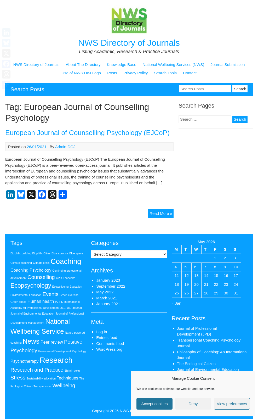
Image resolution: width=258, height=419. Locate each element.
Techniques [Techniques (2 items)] (67, 378)
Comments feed (110, 343)
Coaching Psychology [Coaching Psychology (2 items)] (30, 270)
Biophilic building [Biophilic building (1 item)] (20, 253)
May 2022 (104, 292)
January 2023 (108, 280)
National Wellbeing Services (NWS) (173, 64)
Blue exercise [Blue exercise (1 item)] (59, 253)
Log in (101, 331)
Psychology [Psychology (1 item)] (79, 351)
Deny (193, 403)
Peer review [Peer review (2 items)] (52, 342)
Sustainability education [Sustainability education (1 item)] (41, 378)
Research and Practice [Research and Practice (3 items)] (36, 370)
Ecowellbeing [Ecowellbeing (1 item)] (60, 286)
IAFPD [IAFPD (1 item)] (59, 301)
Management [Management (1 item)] (36, 322)
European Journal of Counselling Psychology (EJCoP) (87, 133)
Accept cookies (154, 403)
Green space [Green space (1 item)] (18, 301)
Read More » (162, 214)
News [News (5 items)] (31, 341)
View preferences (232, 403)
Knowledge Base (121, 64)
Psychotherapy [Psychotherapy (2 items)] (24, 361)
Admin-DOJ (65, 146)
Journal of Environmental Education (208, 369)
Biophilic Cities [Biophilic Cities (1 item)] (41, 253)
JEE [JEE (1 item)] (63, 307)
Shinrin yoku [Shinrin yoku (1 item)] (72, 370)
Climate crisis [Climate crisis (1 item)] (41, 262)
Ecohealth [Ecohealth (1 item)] (69, 278)
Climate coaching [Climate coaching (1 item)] (21, 262)
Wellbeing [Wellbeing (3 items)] (63, 385)
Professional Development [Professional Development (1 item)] (54, 351)
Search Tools (165, 73)
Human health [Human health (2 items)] (40, 301)
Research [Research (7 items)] (56, 360)
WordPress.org (109, 349)
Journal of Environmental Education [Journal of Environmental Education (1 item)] (32, 313)
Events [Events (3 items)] (51, 294)
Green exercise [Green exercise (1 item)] (69, 295)
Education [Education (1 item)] (76, 286)
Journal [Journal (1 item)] (77, 307)
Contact (190, 73)
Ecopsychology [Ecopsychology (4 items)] (30, 285)
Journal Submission (227, 64)
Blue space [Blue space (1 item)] (76, 253)
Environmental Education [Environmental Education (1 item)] (25, 295)
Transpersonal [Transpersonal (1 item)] (42, 386)
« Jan (176, 303)
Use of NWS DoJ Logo (81, 73)
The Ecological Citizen (196, 363)
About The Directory (83, 64)
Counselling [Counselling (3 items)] (41, 277)
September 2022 (110, 286)
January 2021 (108, 303)
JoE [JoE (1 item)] (69, 307)
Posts (112, 73)
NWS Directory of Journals (129, 43)
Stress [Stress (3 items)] (17, 378)
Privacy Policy (135, 73)
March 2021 (106, 298)
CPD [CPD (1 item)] (59, 278)
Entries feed (106, 337)
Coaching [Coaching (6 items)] (65, 261)
